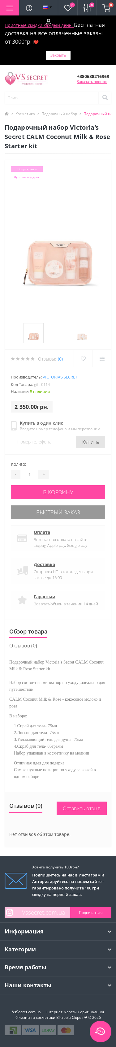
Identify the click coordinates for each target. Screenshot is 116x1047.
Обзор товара (28, 631)
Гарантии (44, 596)
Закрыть (58, 55)
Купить (90, 442)
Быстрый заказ (58, 512)
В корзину (58, 492)
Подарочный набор (59, 113)
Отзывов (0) (23, 645)
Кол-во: (18, 464)
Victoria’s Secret (60, 377)
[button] (48, 22)
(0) (60, 359)
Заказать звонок (92, 81)
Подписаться (91, 912)
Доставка (44, 564)
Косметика (25, 113)
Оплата (42, 532)
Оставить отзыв (82, 808)
